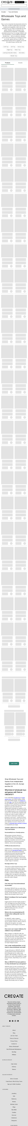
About (14, 1030)
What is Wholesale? (14, 1046)
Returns (14, 1069)
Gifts (14, 1096)
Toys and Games (13, 12)
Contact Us (14, 1043)
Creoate (3, 12)
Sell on (14, 1078)
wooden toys (17, 797)
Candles (14, 1112)
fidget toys (22, 800)
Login (12, 2)
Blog (14, 1033)
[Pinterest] (12, 1021)
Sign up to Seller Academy (14, 1084)
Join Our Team (14, 1035)
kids (10, 802)
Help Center (14, 1064)
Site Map (14, 1052)
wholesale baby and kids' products (18, 823)
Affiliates (14, 1054)
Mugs (14, 1107)
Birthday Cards (14, 1104)
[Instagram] (15, 1021)
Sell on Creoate (14, 768)
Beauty (14, 1101)
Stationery (14, 1099)
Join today (14, 763)
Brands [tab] (20, 63)
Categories (14, 1120)
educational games (17, 850)
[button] (6, 47)
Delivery (14, 1066)
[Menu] (25, 2)
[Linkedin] (18, 1021)
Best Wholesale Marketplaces (14, 1049)
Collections (14, 1117)
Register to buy (19, 2)
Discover (14, 1115)
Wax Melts (14, 1109)
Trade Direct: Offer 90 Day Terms (14, 1081)
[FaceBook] (10, 1021)
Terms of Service (14, 1038)
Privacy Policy (14, 1041)
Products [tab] (7, 63)
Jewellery (14, 1093)
